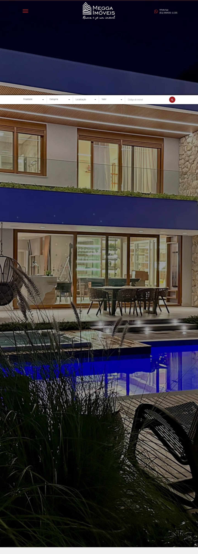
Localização (81, 4)
